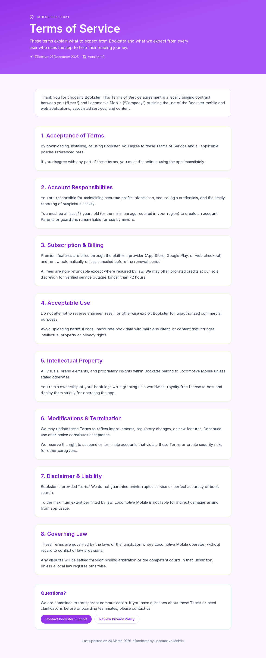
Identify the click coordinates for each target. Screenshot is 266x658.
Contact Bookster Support (66, 619)
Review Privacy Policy (117, 619)
